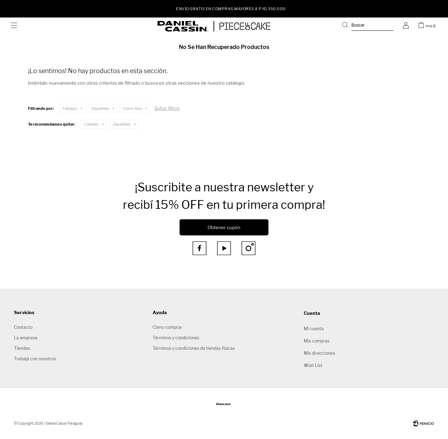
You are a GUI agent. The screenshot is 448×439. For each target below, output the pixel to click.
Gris (132, 108)
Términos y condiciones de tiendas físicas (194, 348)
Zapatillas (100, 108)
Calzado (70, 108)
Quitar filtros (167, 108)
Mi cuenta (314, 328)
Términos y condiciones (176, 337)
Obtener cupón (224, 227)
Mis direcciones (319, 353)
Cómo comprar (167, 327)
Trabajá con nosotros (35, 358)
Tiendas (22, 348)
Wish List (313, 365)
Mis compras (316, 341)
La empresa (25, 337)
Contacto (23, 327)
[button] (368, 26)
